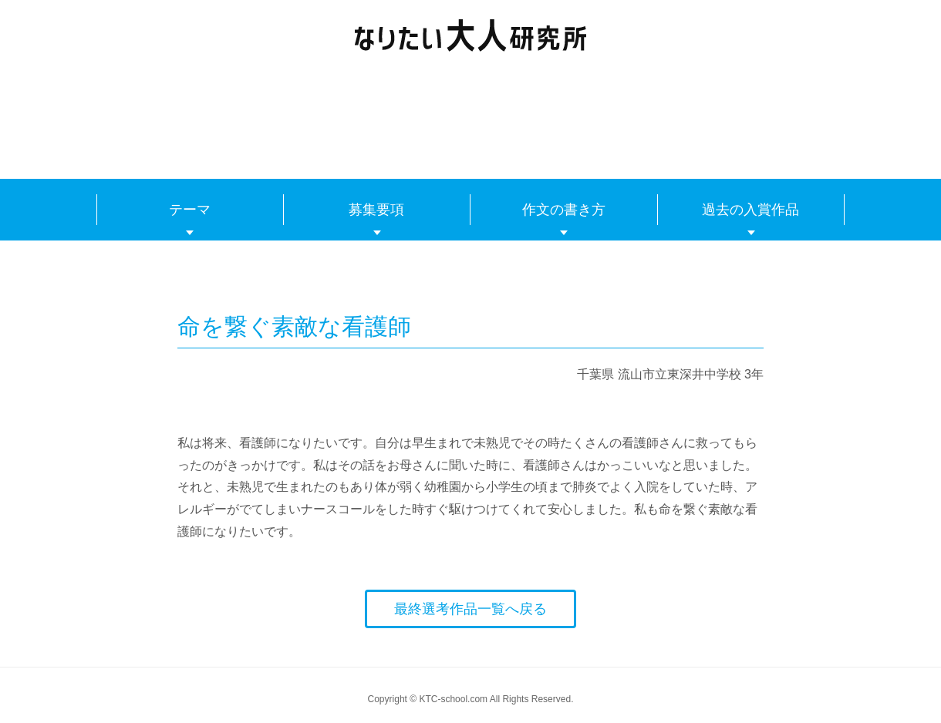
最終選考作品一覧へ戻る (470, 609)
